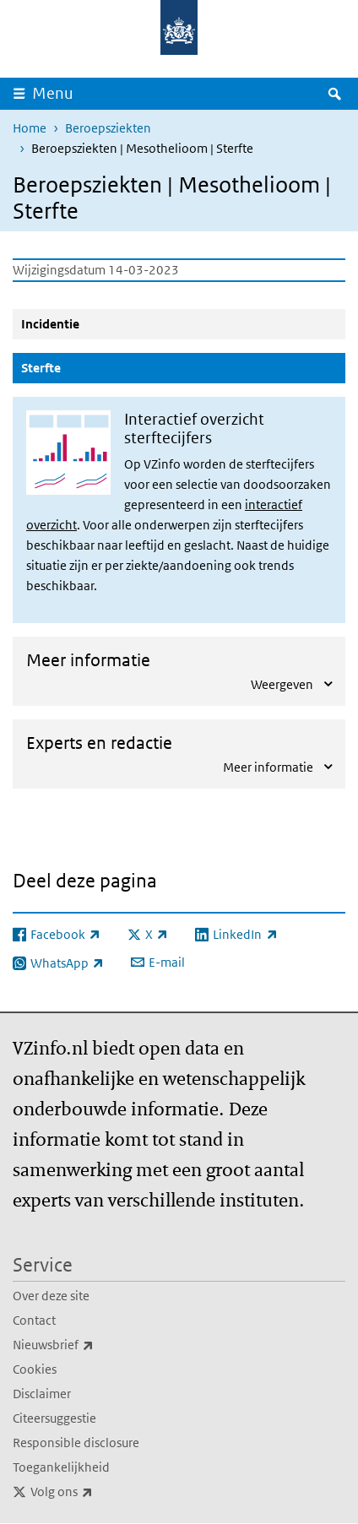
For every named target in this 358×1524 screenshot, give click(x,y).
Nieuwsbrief (90, 1345)
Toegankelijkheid (61, 1467)
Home (29, 128)
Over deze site (51, 1296)
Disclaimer (42, 1394)
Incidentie (50, 324)
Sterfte (81, 367)
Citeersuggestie (54, 1418)
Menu (52, 93)
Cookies (35, 1369)
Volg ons (98, 1492)
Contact (34, 1320)
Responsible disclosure (76, 1443)
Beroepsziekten (108, 128)
